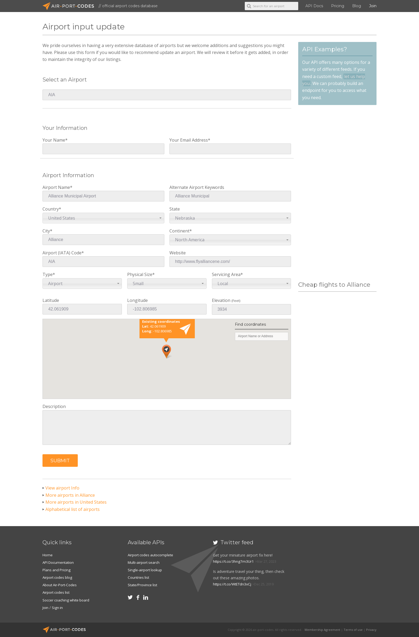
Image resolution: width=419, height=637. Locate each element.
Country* (103, 214)
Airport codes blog (58, 577)
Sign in (58, 607)
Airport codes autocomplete (152, 554)
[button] (60, 460)
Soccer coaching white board (67, 600)
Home (47, 554)
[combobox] (103, 218)
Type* (82, 280)
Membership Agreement (322, 630)
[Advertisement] (337, 193)
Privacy (371, 630)
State (230, 214)
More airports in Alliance (70, 495)
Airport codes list (57, 592)
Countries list (139, 577)
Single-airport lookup (146, 569)
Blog (356, 5)
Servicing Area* (251, 280)
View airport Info (62, 488)
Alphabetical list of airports (72, 509)
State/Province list (143, 584)
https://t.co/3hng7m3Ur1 (234, 561)
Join (373, 5)
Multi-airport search (145, 562)
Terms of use (353, 630)
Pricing (337, 5)
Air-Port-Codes (70, 6)
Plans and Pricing (57, 569)
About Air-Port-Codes (61, 584)
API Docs (314, 5)
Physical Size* (167, 280)
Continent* (230, 236)
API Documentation (59, 562)
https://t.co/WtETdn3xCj (233, 583)
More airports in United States (76, 502)
